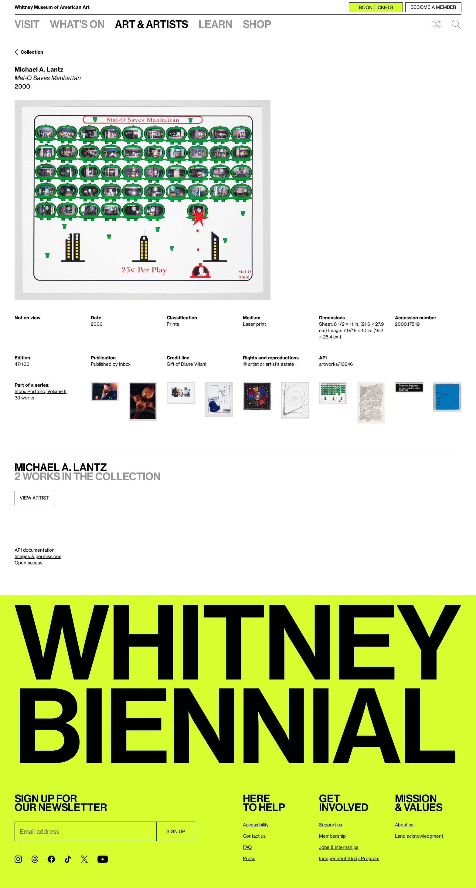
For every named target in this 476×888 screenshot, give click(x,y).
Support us (330, 824)
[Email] (85, 831)
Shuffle (436, 24)
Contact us (254, 836)
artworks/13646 (336, 364)
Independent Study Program (349, 858)
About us (404, 824)
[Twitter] (84, 859)
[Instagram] (18, 859)
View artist (34, 497)
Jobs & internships (339, 847)
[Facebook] (51, 859)
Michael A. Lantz (39, 69)
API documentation (35, 550)
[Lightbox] (142, 200)
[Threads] (35, 859)
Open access (28, 562)
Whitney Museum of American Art (52, 7)
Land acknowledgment (419, 836)
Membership (332, 836)
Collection (32, 52)
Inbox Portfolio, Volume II (40, 391)
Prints (173, 324)
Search (456, 24)
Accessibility (256, 824)
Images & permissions (38, 556)
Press (249, 858)
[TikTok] (68, 859)
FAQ (247, 847)
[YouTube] (103, 859)
